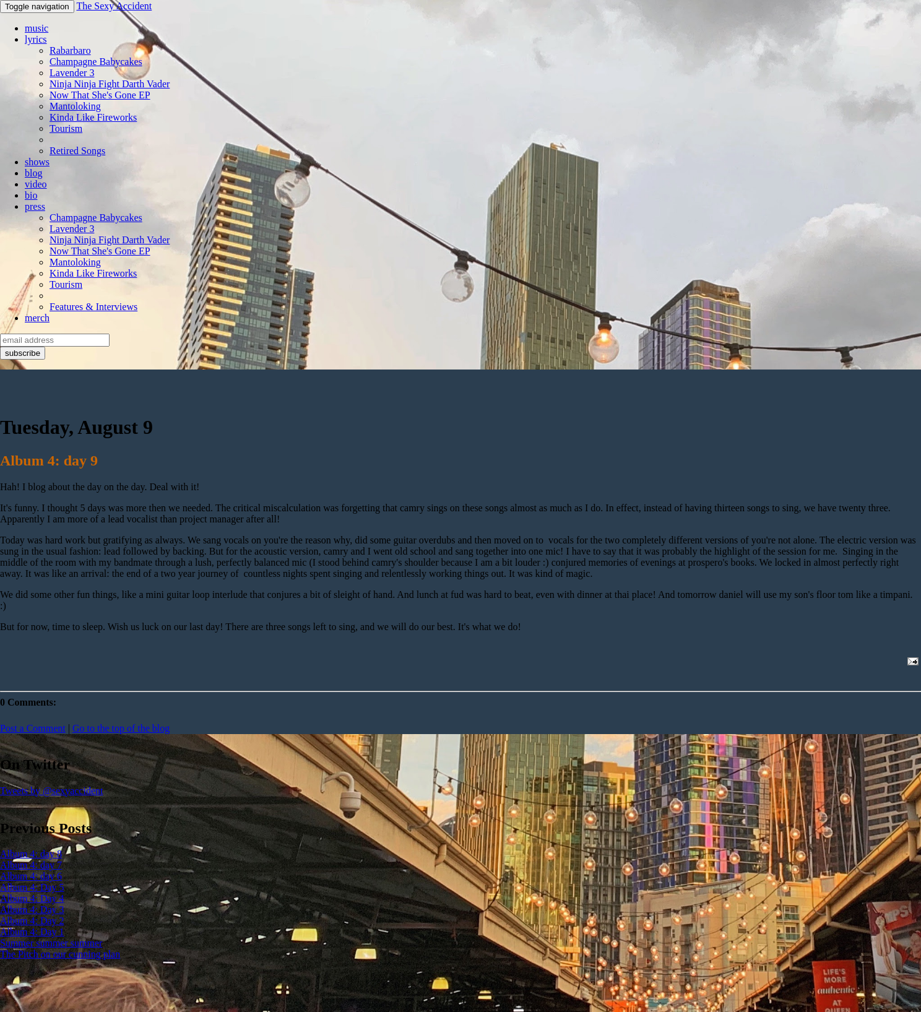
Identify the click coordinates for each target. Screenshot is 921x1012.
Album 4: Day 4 (32, 898)
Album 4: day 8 (31, 854)
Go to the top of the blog (121, 728)
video (36, 184)
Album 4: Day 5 (32, 887)
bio (31, 195)
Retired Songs (77, 150)
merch (37, 318)
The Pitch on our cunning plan (60, 954)
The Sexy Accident (114, 6)
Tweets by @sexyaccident (51, 790)
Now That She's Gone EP (100, 95)
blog (33, 173)
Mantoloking (75, 106)
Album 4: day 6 (31, 876)
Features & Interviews (93, 306)
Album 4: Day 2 (32, 920)
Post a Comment (33, 728)
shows (37, 162)
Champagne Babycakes (96, 61)
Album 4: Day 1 (32, 932)
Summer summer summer (51, 943)
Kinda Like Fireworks (93, 117)
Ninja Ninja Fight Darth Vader (110, 84)
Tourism (66, 128)
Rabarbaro (70, 50)
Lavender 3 (72, 72)
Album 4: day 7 (31, 865)
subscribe (22, 353)
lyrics (36, 39)
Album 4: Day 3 (32, 909)
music (36, 28)
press (35, 206)
